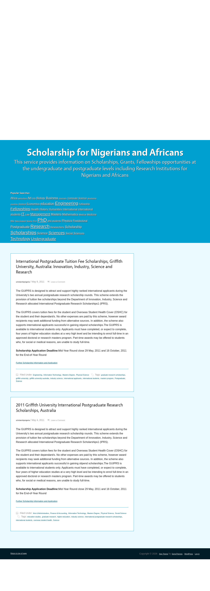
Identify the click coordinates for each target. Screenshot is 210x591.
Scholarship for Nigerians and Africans (105, 161)
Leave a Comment (64, 303)
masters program (47, 404)
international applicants (114, 401)
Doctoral (22, 220)
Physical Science (97, 397)
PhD (42, 236)
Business (52, 214)
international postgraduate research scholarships (49, 548)
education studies (71, 545)
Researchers (57, 243)
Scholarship (73, 243)
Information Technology (58, 397)
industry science (92, 401)
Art (30, 214)
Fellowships (20, 225)
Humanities (55, 225)
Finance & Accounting (67, 541)
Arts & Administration (43, 541)
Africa (13, 214)
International (70, 225)
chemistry (63, 215)
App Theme (154, 585)
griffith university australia (70, 401)
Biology (40, 214)
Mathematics (70, 230)
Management (40, 230)
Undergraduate (43, 255)
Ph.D (35, 237)
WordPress (185, 585)
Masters (56, 230)
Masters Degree (80, 397)
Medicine (91, 231)
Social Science (42, 545)
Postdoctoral (80, 237)
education (47, 220)
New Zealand (20, 237)
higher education (109, 545)
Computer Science (77, 214)
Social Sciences (75, 249)
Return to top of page (21, 585)
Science (42, 249)
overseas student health (111, 548)
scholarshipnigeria (25, 303)
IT (22, 230)
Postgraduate (20, 243)
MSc (12, 237)
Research (40, 242)
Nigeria (29, 237)
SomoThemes (171, 585)
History (44, 225)
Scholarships (23, 249)
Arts (34, 215)
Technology (20, 255)
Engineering (66, 219)
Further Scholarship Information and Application (43, 385)
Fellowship (84, 220)
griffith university (48, 401)
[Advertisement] (105, 24)
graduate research (90, 545)
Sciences (56, 249)
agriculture (22, 215)
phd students (54, 237)
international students (27, 404)
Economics (33, 220)
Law (27, 231)
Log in (196, 585)
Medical (82, 231)
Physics (67, 237)
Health (35, 225)
